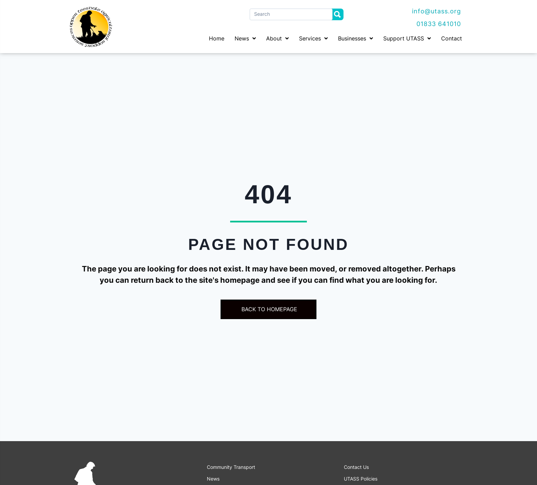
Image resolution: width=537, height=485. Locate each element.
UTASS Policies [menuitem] (360, 479)
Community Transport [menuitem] (231, 467)
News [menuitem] (213, 479)
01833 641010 (438, 23)
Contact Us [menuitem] (356, 467)
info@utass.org (436, 11)
